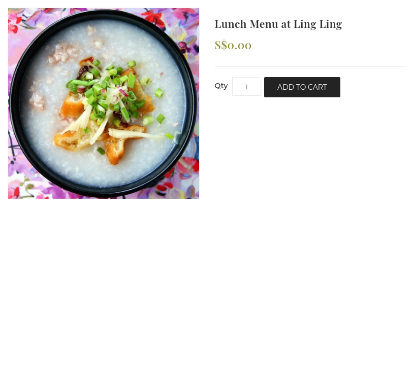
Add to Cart (302, 87)
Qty (221, 85)
